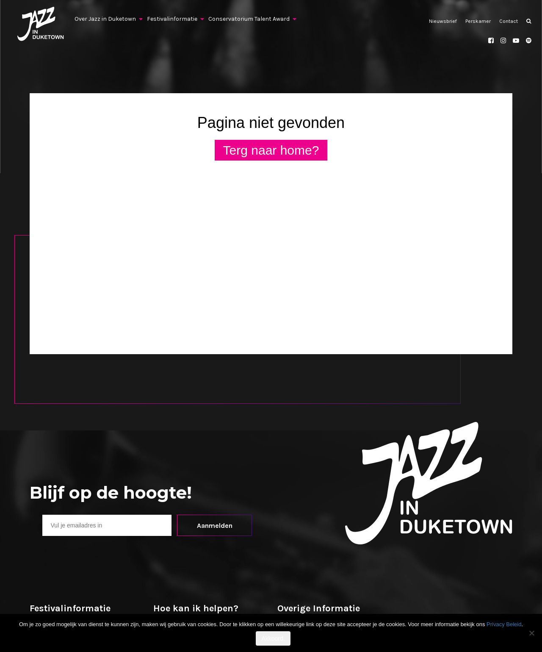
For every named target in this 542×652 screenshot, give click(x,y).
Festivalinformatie (172, 18)
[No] (531, 633)
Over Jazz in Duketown (105, 18)
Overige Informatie (318, 608)
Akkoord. (273, 638)
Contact (508, 21)
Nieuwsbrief (443, 21)
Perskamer (478, 21)
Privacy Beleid (504, 624)
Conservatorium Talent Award (249, 18)
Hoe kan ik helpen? (195, 608)
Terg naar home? (271, 150)
